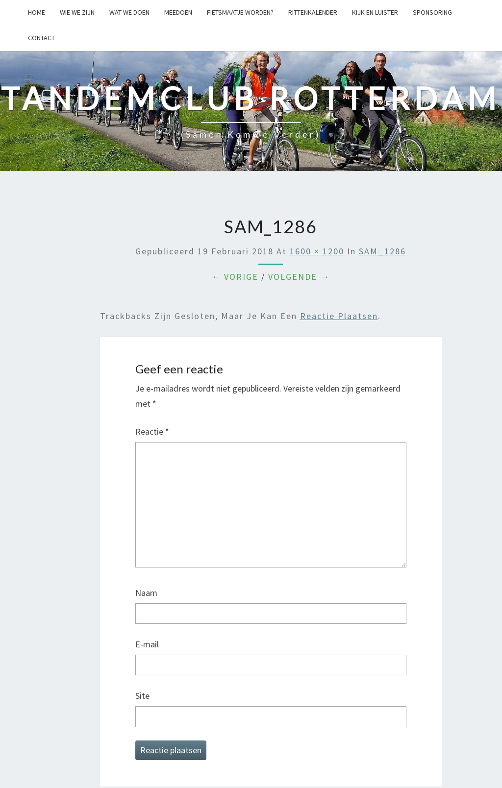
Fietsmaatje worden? (240, 12)
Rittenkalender (312, 12)
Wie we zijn (77, 12)
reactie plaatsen (339, 315)
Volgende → (299, 276)
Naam (146, 592)
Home (36, 12)
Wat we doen (129, 12)
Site (142, 695)
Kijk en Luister (375, 12)
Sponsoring (432, 12)
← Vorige (234, 276)
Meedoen (178, 12)
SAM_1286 (382, 251)
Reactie (152, 431)
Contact (41, 37)
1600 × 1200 (317, 251)
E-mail (147, 644)
